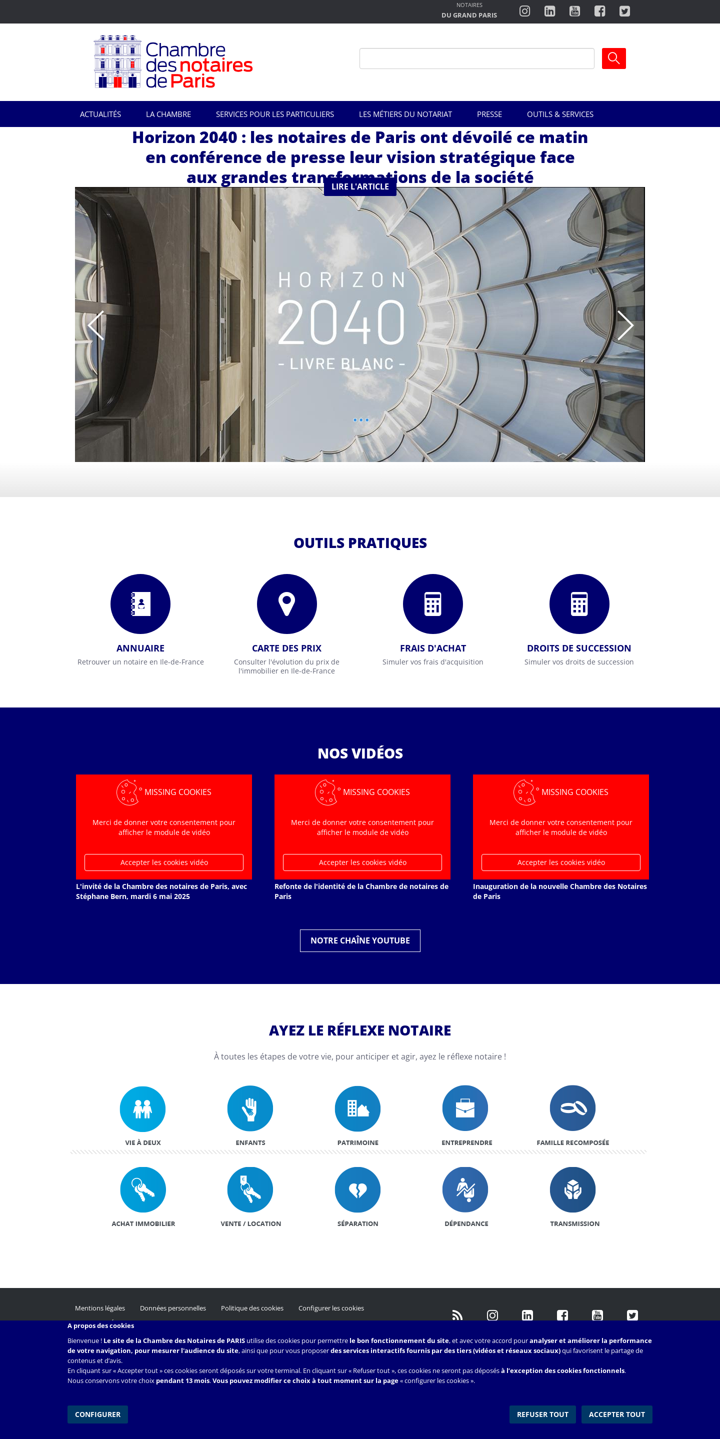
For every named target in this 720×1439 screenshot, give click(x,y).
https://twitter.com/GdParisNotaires (632, 1315)
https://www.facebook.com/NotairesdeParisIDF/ (562, 1315)
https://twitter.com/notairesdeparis (625, 11)
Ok (614, 58)
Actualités (100, 114)
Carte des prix (287, 648)
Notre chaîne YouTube (360, 940)
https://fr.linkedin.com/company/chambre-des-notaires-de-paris (549, 11)
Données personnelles (173, 1308)
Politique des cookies (252, 1308)
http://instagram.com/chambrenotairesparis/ (525, 11)
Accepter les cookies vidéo (164, 862)
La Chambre (168, 114)
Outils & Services (560, 114)
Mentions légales (100, 1308)
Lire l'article (360, 186)
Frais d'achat (433, 648)
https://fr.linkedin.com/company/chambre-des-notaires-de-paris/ (527, 1315)
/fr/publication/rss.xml (457, 1315)
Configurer (97, 1413)
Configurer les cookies (331, 1308)
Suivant (625, 318)
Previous (95, 318)
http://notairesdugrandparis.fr (469, 11)
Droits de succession (579, 648)
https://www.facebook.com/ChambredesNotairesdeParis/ (599, 11)
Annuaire (140, 648)
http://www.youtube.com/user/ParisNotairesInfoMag (575, 11)
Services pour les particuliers (275, 114)
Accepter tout (617, 1413)
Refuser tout (543, 1413)
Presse (489, 114)
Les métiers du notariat (405, 114)
